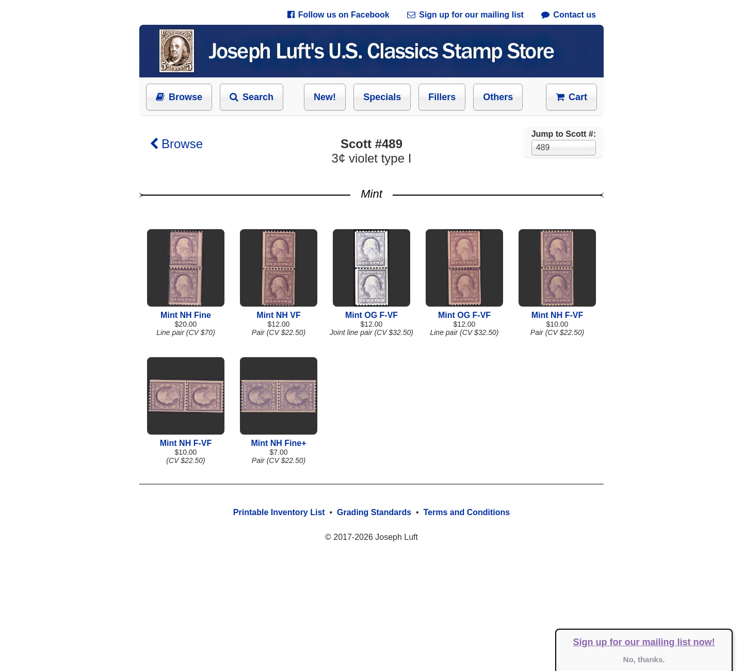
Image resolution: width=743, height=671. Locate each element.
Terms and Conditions (466, 512)
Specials (382, 97)
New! (325, 97)
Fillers (442, 97)
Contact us (568, 14)
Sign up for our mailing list (465, 14)
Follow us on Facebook (338, 14)
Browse (179, 97)
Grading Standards (374, 512)
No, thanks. (644, 659)
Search (251, 97)
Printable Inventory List (279, 512)
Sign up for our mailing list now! (644, 642)
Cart (571, 97)
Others (498, 97)
